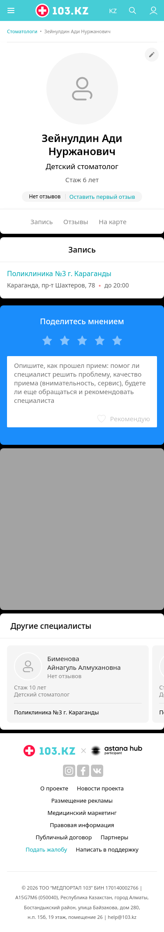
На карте (112, 221)
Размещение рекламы (81, 800)
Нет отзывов (64, 676)
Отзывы (75, 221)
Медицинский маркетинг (81, 813)
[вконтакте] (97, 771)
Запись (42, 221)
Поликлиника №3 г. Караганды (59, 273)
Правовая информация (82, 825)
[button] (10, 10)
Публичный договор (64, 837)
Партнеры (115, 837)
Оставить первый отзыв (102, 196)
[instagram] (69, 771)
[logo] (62, 10)
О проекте (54, 788)
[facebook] (83, 771)
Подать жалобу (46, 849)
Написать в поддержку (107, 849)
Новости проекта (100, 788)
